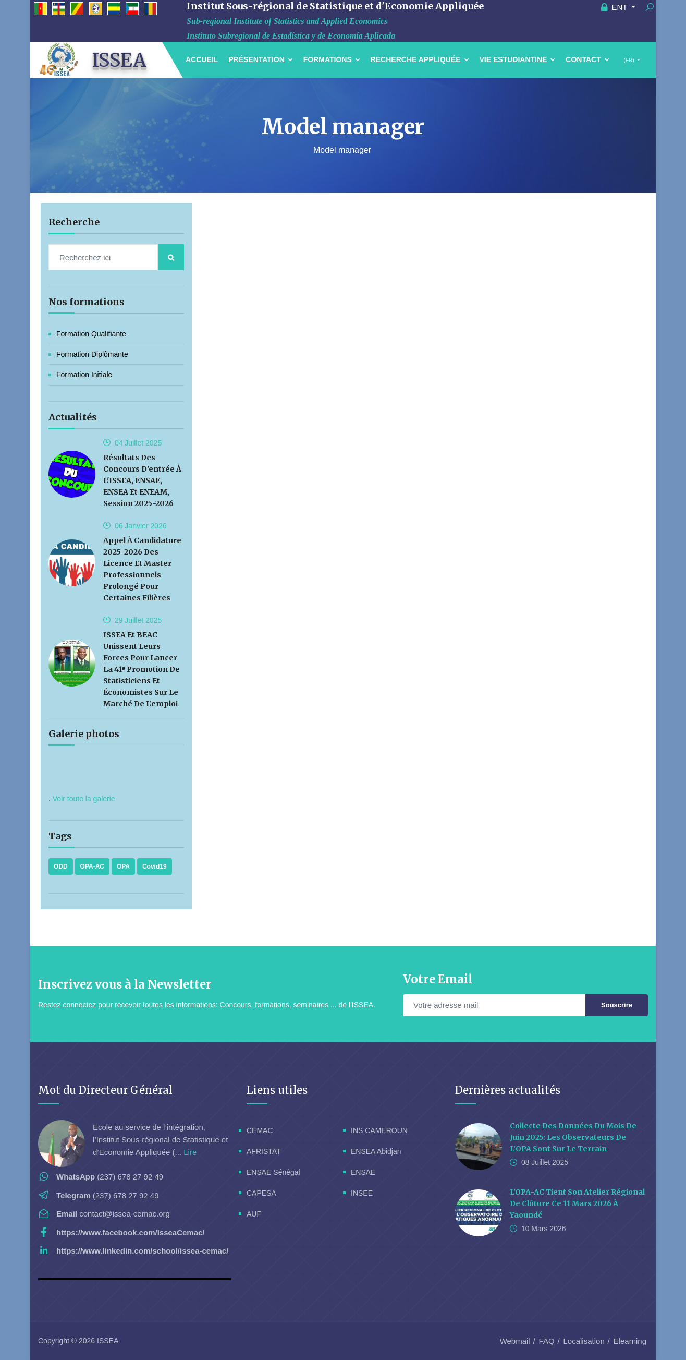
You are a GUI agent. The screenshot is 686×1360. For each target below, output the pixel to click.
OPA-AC (92, 866)
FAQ (547, 1341)
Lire (190, 1152)
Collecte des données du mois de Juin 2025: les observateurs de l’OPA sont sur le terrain (573, 1137)
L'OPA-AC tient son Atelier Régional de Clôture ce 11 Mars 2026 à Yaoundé (577, 1203)
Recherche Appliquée (420, 59)
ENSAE (363, 1172)
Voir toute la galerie (84, 799)
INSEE (362, 1193)
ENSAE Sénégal (273, 1172)
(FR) (629, 60)
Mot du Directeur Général (105, 1090)
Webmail (515, 1341)
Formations (331, 59)
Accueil (202, 59)
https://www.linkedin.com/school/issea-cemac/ (142, 1250)
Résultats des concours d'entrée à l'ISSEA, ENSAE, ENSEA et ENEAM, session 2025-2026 (142, 480)
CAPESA (261, 1193)
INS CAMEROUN (379, 1130)
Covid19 (154, 866)
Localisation (584, 1341)
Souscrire (616, 1005)
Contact (587, 59)
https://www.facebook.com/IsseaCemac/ (130, 1232)
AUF (254, 1214)
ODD (61, 866)
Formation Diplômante (92, 354)
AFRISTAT (264, 1151)
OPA (123, 866)
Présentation (260, 59)
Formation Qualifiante (91, 334)
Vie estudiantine (518, 59)
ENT (615, 7)
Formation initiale (84, 374)
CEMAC (260, 1130)
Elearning (630, 1341)
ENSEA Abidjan (376, 1151)
